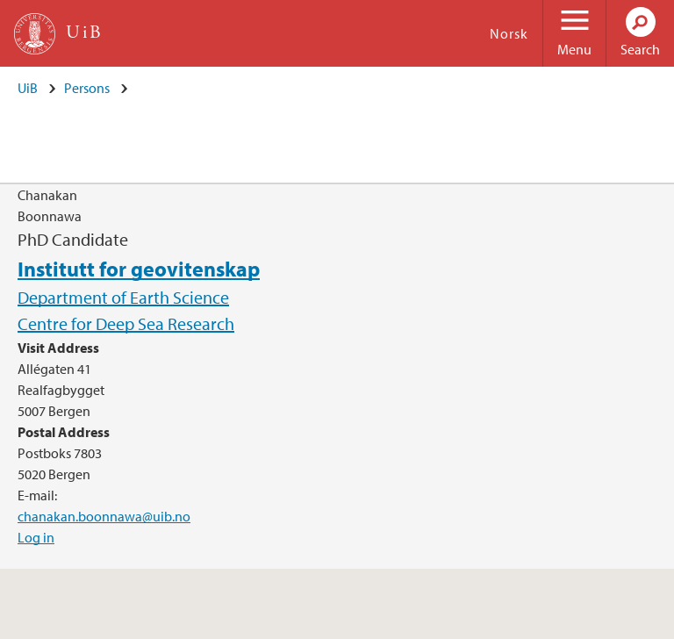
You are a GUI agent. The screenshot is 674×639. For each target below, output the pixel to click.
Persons (87, 88)
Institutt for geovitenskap (139, 268)
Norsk (509, 33)
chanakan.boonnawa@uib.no (104, 516)
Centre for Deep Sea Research (126, 323)
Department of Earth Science (123, 297)
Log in (36, 537)
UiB (28, 88)
